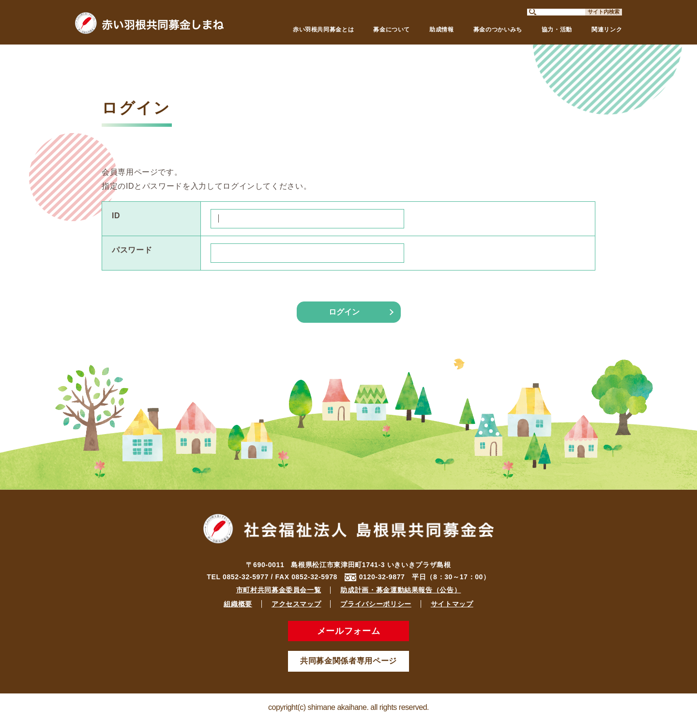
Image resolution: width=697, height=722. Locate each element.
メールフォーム (348, 631)
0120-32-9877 (382, 577)
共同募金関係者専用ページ (348, 661)
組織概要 (238, 604)
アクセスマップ (296, 604)
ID (116, 215)
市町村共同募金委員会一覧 (278, 590)
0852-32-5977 (246, 577)
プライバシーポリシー (375, 604)
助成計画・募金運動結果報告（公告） (400, 590)
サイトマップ (452, 604)
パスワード (132, 250)
